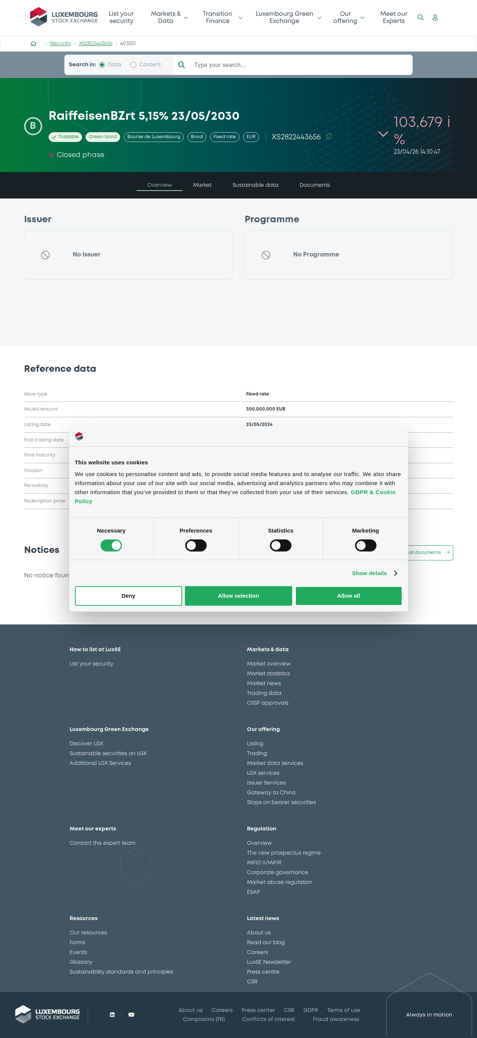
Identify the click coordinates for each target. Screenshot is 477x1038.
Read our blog (266, 942)
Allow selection (238, 596)
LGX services (263, 773)
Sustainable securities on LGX (108, 753)
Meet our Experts (393, 17)
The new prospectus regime (284, 853)
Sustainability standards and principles (121, 972)
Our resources (88, 933)
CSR (252, 982)
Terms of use (343, 1010)
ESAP (253, 892)
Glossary (81, 962)
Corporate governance (277, 872)
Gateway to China (271, 793)
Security (60, 43)
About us (259, 933)
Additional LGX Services (100, 763)
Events (78, 952)
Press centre (263, 972)
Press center (258, 1010)
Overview (259, 843)
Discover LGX (86, 744)
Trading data (264, 693)
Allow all (348, 596)
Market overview (269, 664)
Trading (257, 753)
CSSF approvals (267, 703)
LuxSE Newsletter (269, 962)
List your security (121, 17)
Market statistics (268, 674)
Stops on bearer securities (281, 802)
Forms (77, 942)
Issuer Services (266, 783)
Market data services (275, 763)
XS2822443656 (96, 43)
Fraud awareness (336, 1019)
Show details (369, 573)
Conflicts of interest (268, 1019)
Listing (255, 744)
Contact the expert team (103, 843)
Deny (129, 596)
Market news (264, 683)
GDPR (310, 1010)
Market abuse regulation (279, 882)
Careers (257, 952)
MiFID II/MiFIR (264, 863)
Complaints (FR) (204, 1019)
